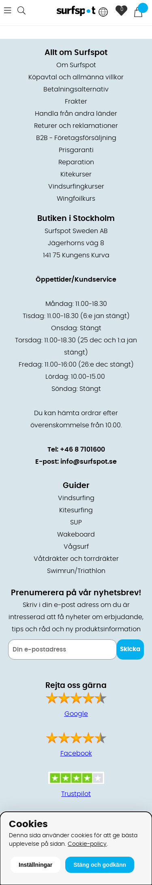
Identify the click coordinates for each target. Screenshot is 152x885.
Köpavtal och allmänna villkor (76, 77)
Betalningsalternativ (76, 89)
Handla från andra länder (76, 113)
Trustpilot (76, 794)
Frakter (76, 101)
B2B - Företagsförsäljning (76, 138)
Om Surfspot (76, 65)
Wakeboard (76, 534)
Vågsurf (76, 546)
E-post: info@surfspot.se (76, 461)
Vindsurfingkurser (76, 186)
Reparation (76, 162)
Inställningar (35, 865)
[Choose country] (103, 12)
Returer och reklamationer (76, 126)
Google (76, 714)
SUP (76, 522)
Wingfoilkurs (76, 198)
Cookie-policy (87, 844)
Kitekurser (76, 174)
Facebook (76, 753)
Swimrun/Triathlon (76, 571)
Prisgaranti (76, 150)
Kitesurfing (76, 510)
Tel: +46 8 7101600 (76, 449)
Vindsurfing (76, 498)
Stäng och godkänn (99, 865)
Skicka (130, 649)
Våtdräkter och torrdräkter (76, 559)
